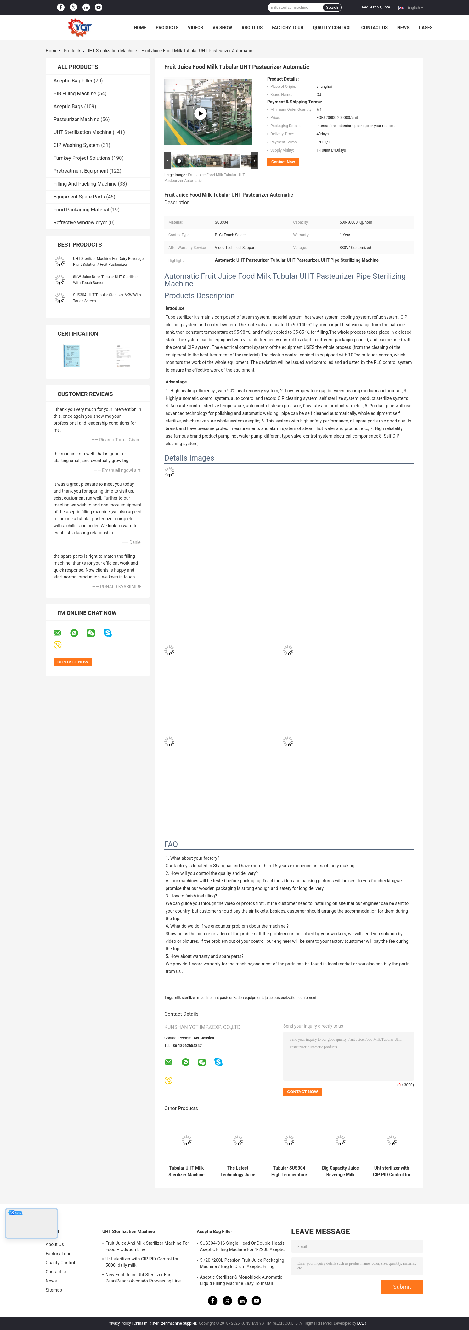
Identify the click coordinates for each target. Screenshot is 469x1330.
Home (140, 27)
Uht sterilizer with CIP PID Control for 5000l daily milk (391, 1171)
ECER (361, 1323)
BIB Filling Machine (75, 94)
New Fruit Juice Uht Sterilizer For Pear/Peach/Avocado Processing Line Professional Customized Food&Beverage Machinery (146, 1278)
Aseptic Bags (68, 106)
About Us (252, 27)
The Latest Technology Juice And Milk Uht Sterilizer (237, 1171)
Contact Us (374, 27)
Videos (195, 27)
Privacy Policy (119, 1323)
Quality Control (332, 27)
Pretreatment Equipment (81, 171)
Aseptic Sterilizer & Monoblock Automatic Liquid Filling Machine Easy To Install (241, 1280)
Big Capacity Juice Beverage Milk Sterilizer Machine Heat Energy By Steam (340, 1171)
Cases (426, 27)
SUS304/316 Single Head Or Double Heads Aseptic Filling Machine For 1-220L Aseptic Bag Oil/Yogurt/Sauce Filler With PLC (242, 1247)
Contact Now (283, 161)
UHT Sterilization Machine (111, 50)
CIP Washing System (77, 145)
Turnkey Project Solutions (82, 158)
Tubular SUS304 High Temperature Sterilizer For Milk (289, 1171)
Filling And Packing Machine (85, 184)
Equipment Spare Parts (79, 197)
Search (332, 7)
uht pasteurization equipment (238, 998)
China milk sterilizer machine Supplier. (166, 1323)
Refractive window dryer (80, 223)
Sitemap (54, 1290)
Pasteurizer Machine (76, 119)
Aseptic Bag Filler (73, 81)
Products (167, 27)
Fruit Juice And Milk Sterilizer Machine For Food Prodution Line (147, 1246)
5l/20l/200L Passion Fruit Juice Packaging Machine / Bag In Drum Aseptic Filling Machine (242, 1264)
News (403, 27)
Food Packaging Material (81, 210)
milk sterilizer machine (193, 998)
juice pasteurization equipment (290, 998)
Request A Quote (376, 7)
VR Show (222, 27)
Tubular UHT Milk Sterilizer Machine (186, 1171)
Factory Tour (287, 27)
